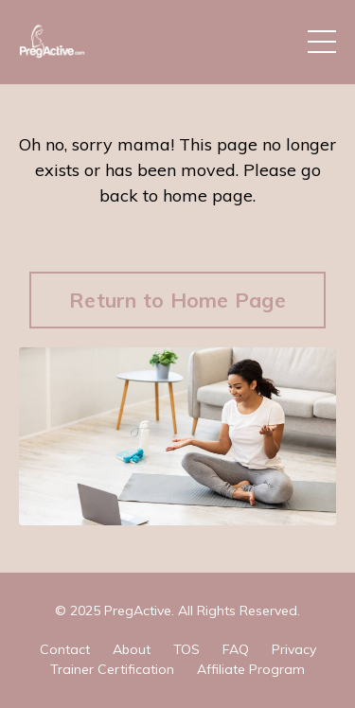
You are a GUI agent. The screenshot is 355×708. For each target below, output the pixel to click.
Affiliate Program (251, 669)
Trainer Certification (112, 669)
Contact (65, 649)
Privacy (294, 649)
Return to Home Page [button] (177, 299)
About (132, 649)
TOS (186, 649)
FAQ (235, 649)
